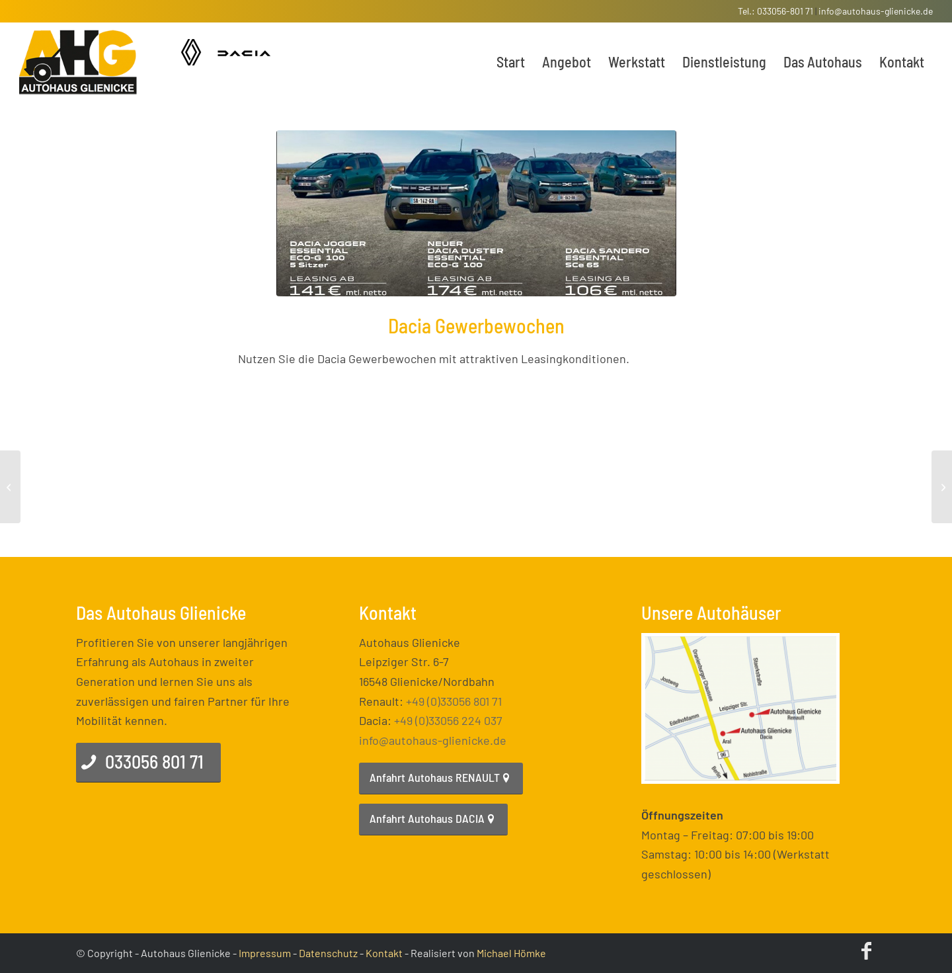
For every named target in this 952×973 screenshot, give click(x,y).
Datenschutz (328, 953)
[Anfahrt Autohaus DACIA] (433, 819)
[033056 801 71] (148, 763)
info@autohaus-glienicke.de (875, 11)
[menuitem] (511, 61)
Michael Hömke (511, 953)
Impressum (265, 953)
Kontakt (384, 953)
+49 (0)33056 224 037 (448, 720)
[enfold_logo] (78, 61)
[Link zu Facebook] (866, 950)
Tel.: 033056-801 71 (775, 11)
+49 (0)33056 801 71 (454, 701)
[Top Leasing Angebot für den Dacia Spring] (942, 486)
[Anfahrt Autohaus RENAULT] (441, 778)
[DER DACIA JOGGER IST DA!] (10, 486)
